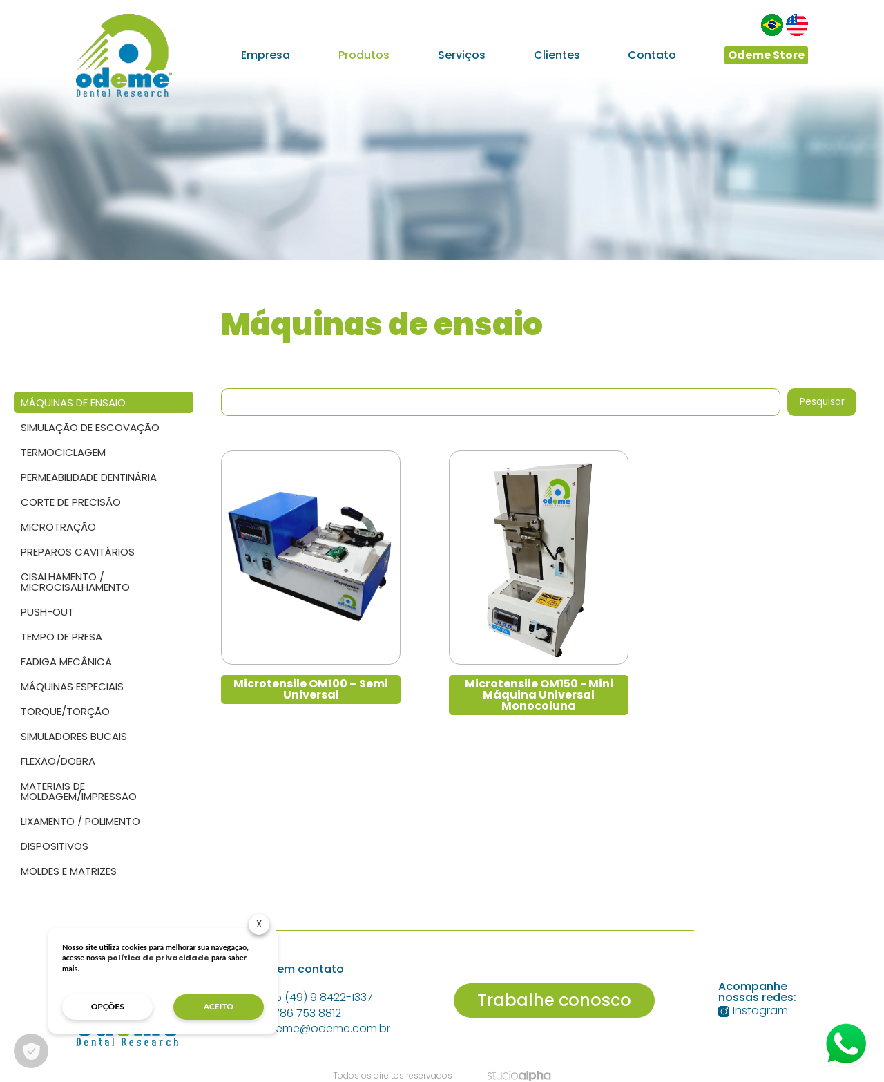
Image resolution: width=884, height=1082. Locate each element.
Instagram (753, 1010)
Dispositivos (54, 846)
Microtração (58, 527)
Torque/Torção (65, 711)
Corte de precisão (71, 502)
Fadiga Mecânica (66, 661)
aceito (218, 1006)
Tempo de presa (61, 636)
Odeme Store (766, 55)
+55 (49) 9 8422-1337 (309, 997)
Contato (652, 55)
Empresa (265, 55)
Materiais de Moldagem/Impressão (79, 791)
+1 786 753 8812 (293, 1013)
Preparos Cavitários (78, 551)
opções (107, 1006)
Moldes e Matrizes (69, 871)
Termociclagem (63, 452)
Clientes (557, 55)
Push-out (47, 612)
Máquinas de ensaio (73, 402)
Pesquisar (822, 401)
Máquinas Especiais (72, 686)
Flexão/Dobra (58, 761)
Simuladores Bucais (74, 736)
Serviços (462, 55)
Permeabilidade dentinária (89, 477)
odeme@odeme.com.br (318, 1028)
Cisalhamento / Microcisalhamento (75, 581)
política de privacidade (158, 957)
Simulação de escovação (90, 427)
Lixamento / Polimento (80, 821)
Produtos (364, 55)
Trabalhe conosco (554, 1000)
